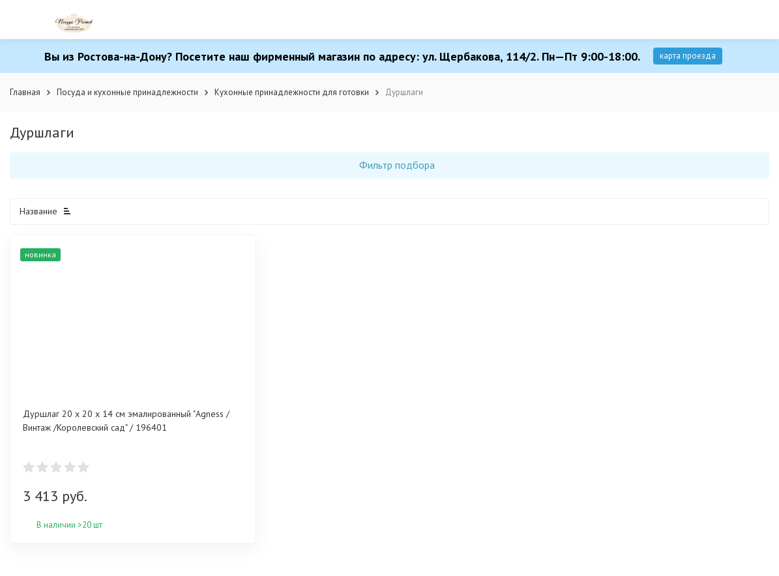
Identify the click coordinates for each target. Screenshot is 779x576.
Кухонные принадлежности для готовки (291, 92)
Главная (25, 92)
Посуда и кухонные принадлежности (127, 92)
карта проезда (688, 55)
